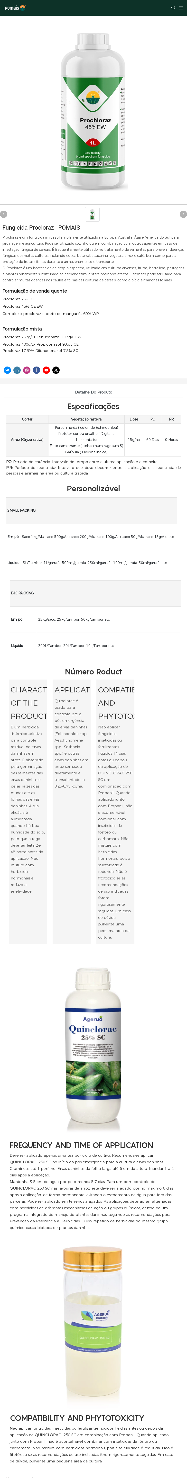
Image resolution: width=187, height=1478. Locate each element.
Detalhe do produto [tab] (93, 392)
